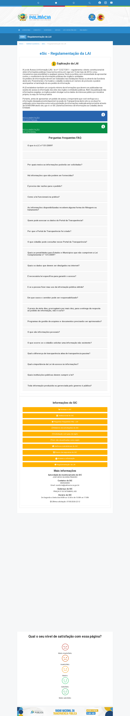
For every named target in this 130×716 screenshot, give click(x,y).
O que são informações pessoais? (44, 332)
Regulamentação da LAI (65, 465)
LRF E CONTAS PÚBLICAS (70, 30)
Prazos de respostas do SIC (65, 452)
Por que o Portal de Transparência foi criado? (49, 231)
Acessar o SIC (65, 409)
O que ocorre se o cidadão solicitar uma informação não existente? (60, 343)
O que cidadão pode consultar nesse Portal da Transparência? (57, 242)
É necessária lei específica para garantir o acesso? (52, 276)
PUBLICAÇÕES (84, 30)
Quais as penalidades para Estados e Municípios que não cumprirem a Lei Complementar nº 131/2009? (63, 253)
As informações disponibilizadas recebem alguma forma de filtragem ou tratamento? (62, 208)
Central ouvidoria (32, 44)
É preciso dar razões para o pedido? (45, 186)
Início (21, 44)
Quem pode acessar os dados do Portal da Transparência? (55, 220)
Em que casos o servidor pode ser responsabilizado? (53, 297)
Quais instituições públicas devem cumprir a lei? (51, 375)
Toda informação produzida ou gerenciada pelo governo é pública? (60, 385)
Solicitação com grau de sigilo (65, 434)
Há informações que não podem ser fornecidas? (51, 175)
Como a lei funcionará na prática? (44, 197)
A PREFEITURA (26, 30)
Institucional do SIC (65, 416)
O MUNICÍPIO (37, 30)
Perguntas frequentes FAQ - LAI (65, 422)
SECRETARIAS (48, 30)
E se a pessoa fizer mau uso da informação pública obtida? (56, 287)
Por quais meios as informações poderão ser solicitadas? (55, 164)
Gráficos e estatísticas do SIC (65, 446)
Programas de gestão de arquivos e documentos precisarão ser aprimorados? (65, 321)
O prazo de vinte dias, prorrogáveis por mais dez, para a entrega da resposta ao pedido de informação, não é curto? (64, 309)
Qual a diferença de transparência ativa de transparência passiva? (59, 353)
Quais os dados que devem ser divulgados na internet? (53, 265)
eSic (43, 44)
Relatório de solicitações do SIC (65, 428)
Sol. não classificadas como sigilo (65, 440)
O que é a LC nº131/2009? (40, 145)
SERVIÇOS (57, 30)
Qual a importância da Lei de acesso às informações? (53, 364)
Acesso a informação (65, 458)
